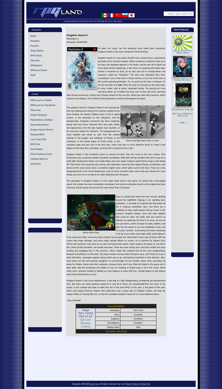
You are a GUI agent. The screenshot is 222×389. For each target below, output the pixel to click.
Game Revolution (39, 124)
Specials (35, 60)
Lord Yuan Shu (38, 139)
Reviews (35, 41)
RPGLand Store (38, 70)
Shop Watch (36, 50)
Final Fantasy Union (41, 154)
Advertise (35, 164)
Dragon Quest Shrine (41, 129)
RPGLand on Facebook (42, 105)
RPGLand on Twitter (41, 100)
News (33, 36)
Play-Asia (35, 110)
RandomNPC (37, 134)
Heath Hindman (38, 115)
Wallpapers (36, 65)
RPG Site (35, 144)
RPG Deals (36, 55)
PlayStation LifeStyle (41, 120)
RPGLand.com (92, 384)
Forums (34, 46)
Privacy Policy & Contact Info (137, 384)
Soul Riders (36, 149)
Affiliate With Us (39, 159)
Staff (33, 75)
